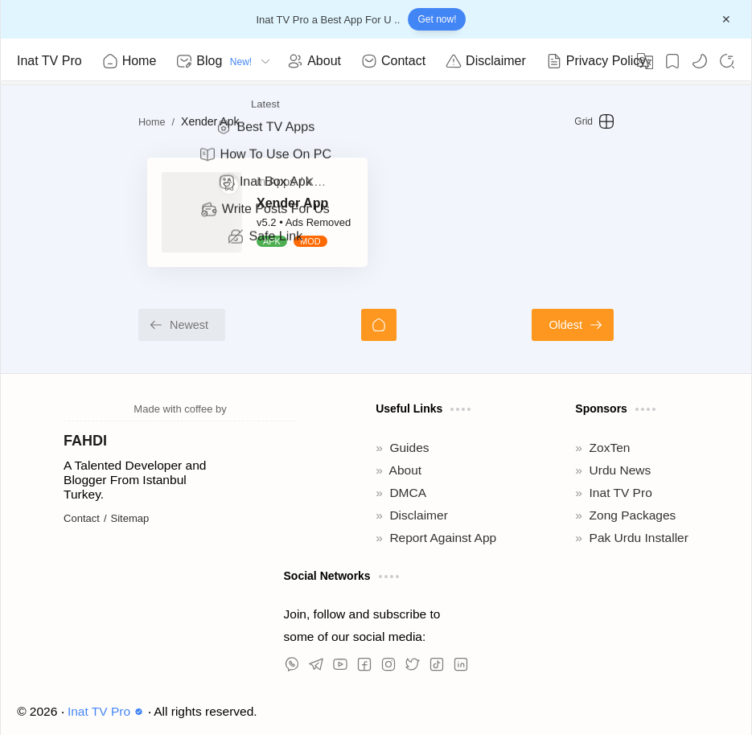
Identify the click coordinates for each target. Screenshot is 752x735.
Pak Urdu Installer (639, 537)
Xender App (217, 203)
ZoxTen (610, 447)
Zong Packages (633, 515)
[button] (700, 61)
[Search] (727, 61)
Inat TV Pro (49, 61)
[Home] (379, 325)
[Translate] (645, 61)
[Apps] (209, 181)
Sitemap (130, 518)
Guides (409, 447)
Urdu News (620, 470)
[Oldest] (649, 325)
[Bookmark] (672, 61)
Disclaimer (418, 515)
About (405, 470)
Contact (82, 518)
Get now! (436, 19)
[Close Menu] (726, 19)
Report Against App (442, 537)
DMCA (407, 492)
